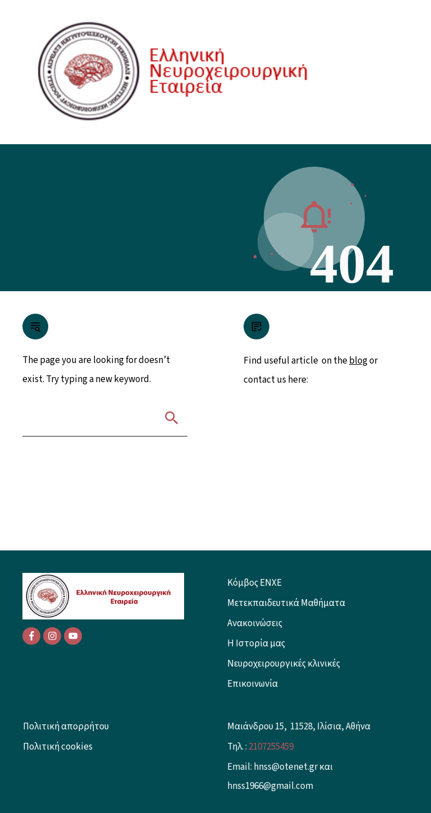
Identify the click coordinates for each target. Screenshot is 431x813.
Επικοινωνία (252, 684)
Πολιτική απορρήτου (66, 726)
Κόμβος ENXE (254, 583)
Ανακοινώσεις (254, 623)
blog (358, 361)
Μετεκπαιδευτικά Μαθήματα (286, 603)
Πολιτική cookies (58, 747)
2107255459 (271, 747)
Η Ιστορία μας (256, 643)
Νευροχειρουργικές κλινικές (283, 663)
